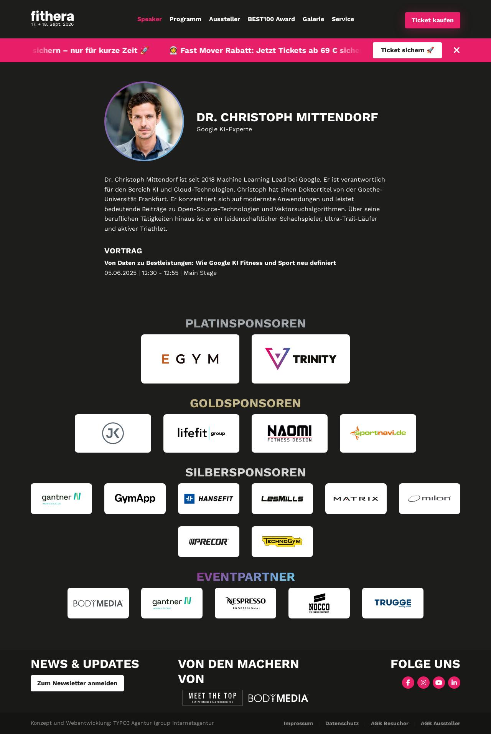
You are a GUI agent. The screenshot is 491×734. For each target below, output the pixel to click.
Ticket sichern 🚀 (407, 50)
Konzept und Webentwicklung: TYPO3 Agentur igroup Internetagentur (122, 723)
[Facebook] (408, 682)
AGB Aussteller (440, 723)
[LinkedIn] (454, 682)
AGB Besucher (390, 723)
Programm (185, 19)
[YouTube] (439, 682)
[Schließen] (456, 50)
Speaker (149, 19)
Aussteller (224, 19)
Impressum (298, 723)
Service (343, 19)
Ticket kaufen (433, 20)
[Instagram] (423, 682)
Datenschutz (342, 723)
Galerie (313, 19)
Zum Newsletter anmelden (77, 683)
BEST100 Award (271, 19)
